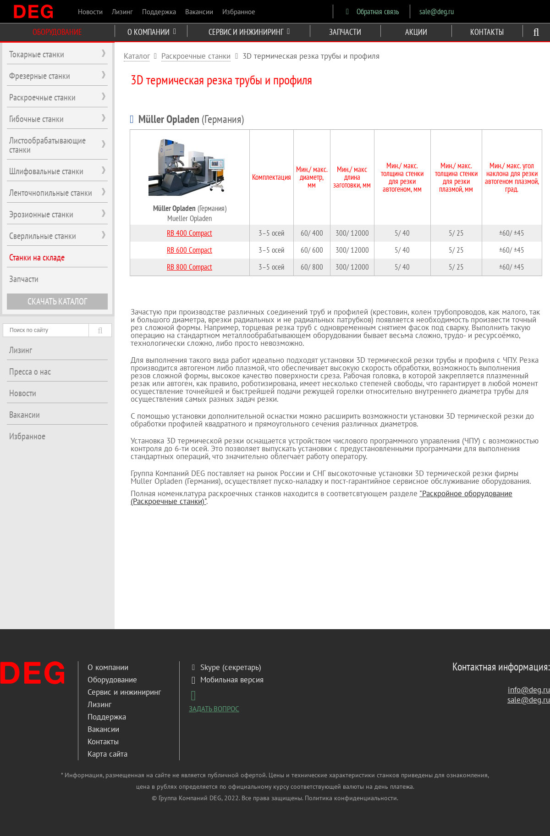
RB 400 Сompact (189, 233)
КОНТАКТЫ (487, 32)
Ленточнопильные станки (50, 193)
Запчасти (23, 279)
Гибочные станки (36, 119)
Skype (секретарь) (225, 667)
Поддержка (159, 11)
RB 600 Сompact (189, 250)
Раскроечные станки (196, 56)
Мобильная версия (226, 680)
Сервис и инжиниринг (124, 692)
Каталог (136, 56)
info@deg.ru (529, 690)
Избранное (238, 11)
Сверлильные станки (42, 236)
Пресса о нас (30, 371)
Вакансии (199, 11)
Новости (90, 11)
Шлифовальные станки (46, 171)
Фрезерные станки (39, 76)
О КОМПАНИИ (151, 32)
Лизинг (122, 11)
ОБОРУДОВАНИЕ (57, 32)
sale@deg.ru (436, 11)
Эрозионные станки (41, 214)
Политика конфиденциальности (351, 798)
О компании (108, 667)
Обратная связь (370, 11)
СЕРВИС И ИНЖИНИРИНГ (249, 32)
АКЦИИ (416, 32)
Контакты (103, 741)
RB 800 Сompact (189, 267)
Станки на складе (37, 257)
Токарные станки (36, 54)
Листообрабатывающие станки (47, 144)
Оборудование (112, 680)
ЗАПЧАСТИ (345, 32)
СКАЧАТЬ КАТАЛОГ (57, 301)
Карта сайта (107, 754)
